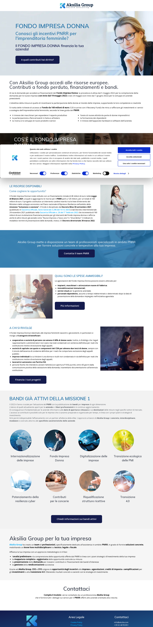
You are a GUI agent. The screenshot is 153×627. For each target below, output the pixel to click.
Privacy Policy (79, 19)
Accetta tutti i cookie (134, 6)
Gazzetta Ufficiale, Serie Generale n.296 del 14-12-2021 (46, 209)
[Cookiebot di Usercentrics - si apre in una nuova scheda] (15, 29)
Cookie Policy (76, 622)
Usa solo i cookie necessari (134, 19)
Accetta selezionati (134, 12)
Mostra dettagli (120, 29)
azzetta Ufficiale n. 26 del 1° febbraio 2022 (59, 212)
